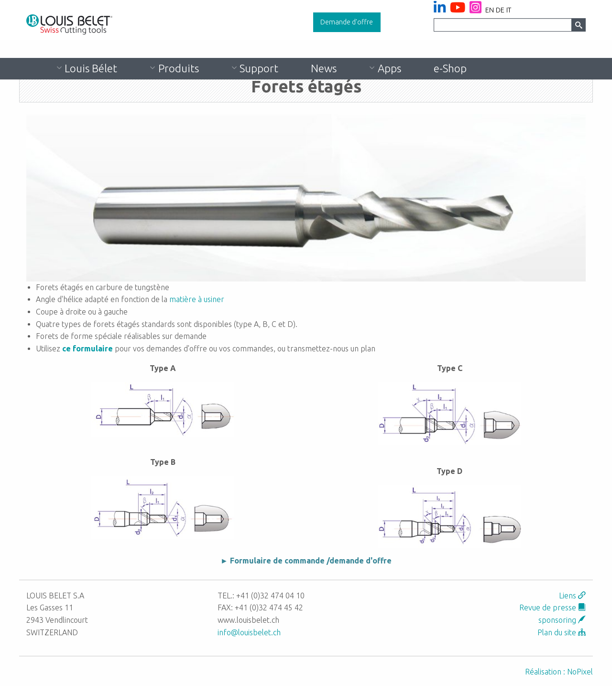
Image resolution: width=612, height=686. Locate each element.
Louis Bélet (91, 68)
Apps (389, 68)
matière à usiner (196, 299)
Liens (572, 595)
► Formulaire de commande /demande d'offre (306, 560)
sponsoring (562, 620)
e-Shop (450, 68)
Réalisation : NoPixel (559, 671)
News (324, 68)
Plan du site (561, 632)
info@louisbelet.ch (249, 632)
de (500, 10)
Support (259, 68)
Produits (178, 68)
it (508, 10)
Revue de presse (552, 607)
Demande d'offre (346, 22)
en (489, 10)
